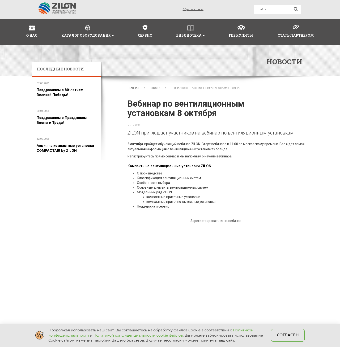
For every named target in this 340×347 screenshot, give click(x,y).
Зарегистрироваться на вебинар (216, 221)
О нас (31, 35)
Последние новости (60, 68)
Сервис (145, 35)
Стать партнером (296, 35)
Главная (133, 88)
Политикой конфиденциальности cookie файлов (138, 335)
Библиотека (190, 35)
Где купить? (241, 35)
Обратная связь (193, 9)
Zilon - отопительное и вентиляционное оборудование (57, 8)
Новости (154, 88)
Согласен (288, 335)
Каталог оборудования (87, 35)
